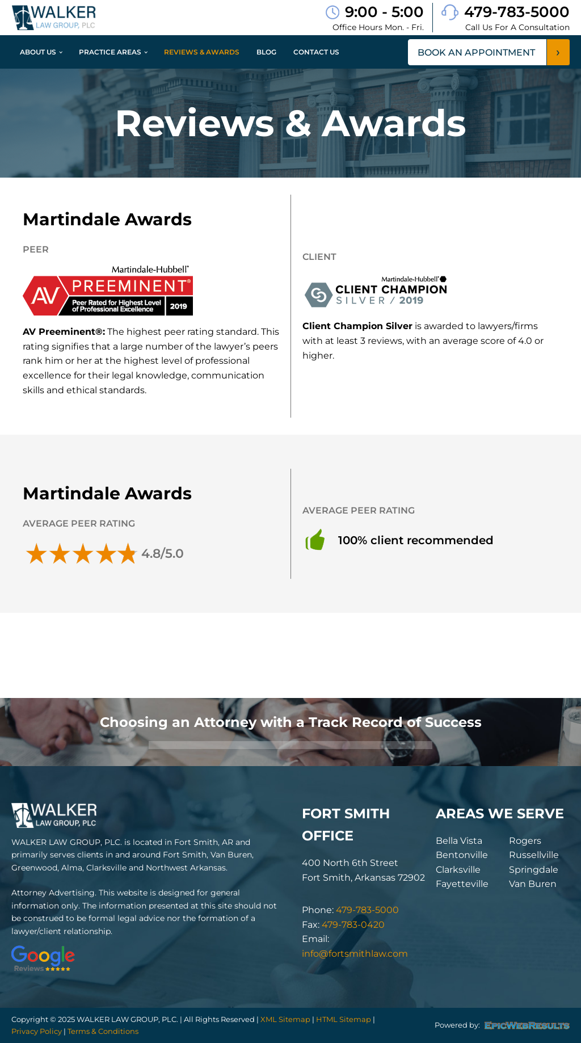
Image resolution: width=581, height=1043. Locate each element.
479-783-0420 (353, 924)
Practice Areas (110, 52)
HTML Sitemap (343, 1019)
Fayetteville (462, 883)
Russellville (534, 854)
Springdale (533, 869)
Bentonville (462, 854)
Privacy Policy (36, 1031)
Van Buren (533, 883)
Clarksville (458, 869)
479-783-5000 (517, 12)
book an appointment (476, 52)
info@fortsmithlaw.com (355, 953)
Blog (266, 52)
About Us (38, 52)
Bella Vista (459, 840)
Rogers (525, 840)
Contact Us (316, 52)
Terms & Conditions (103, 1031)
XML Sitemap (285, 1019)
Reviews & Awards (201, 52)
